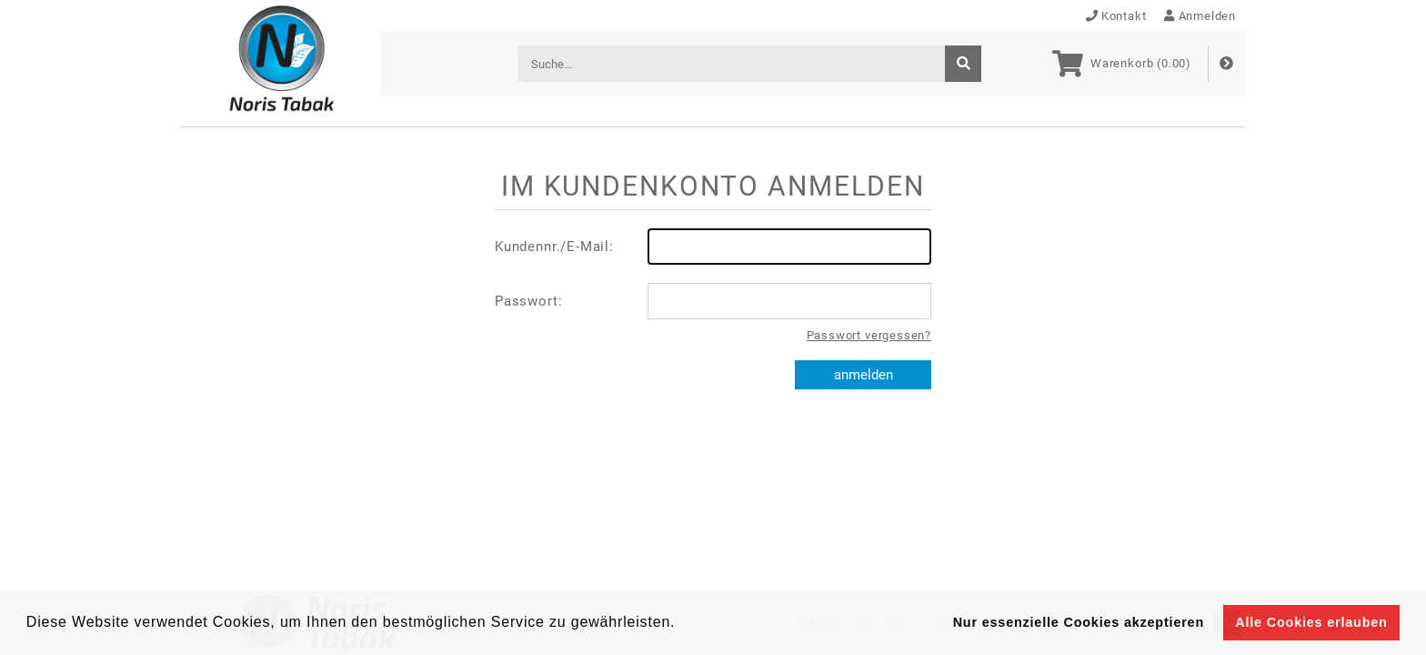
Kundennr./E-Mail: (713, 246)
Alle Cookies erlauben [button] (1311, 622)
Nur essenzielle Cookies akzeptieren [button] (1078, 622)
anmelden (863, 375)
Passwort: (713, 301)
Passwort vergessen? (869, 335)
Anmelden (1200, 16)
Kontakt (1116, 16)
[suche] (963, 63)
